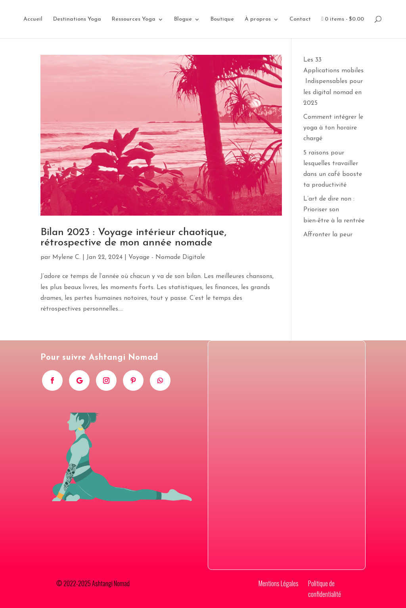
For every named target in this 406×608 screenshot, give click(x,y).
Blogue (183, 19)
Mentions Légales (279, 583)
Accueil (32, 19)
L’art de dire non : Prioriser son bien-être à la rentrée (333, 210)
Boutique (222, 19)
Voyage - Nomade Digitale (166, 257)
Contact (300, 19)
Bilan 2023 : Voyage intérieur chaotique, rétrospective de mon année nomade (133, 237)
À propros (258, 19)
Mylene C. (66, 257)
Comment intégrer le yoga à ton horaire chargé (333, 128)
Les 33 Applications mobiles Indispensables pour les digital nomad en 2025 (333, 81)
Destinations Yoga (77, 19)
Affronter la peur (327, 235)
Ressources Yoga (133, 19)
